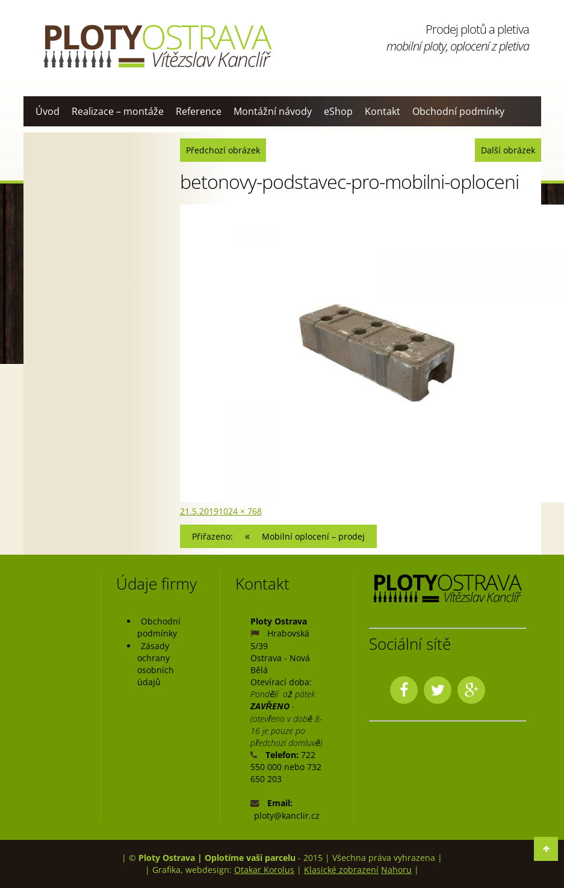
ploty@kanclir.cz (287, 815)
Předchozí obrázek (223, 150)
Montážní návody (273, 111)
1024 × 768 (240, 511)
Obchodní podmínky (458, 111)
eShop (338, 111)
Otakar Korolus (264, 869)
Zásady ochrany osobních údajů (155, 664)
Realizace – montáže (118, 111)
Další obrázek (508, 150)
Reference (199, 111)
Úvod (48, 111)
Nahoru (396, 869)
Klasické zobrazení (341, 869)
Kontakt (382, 111)
